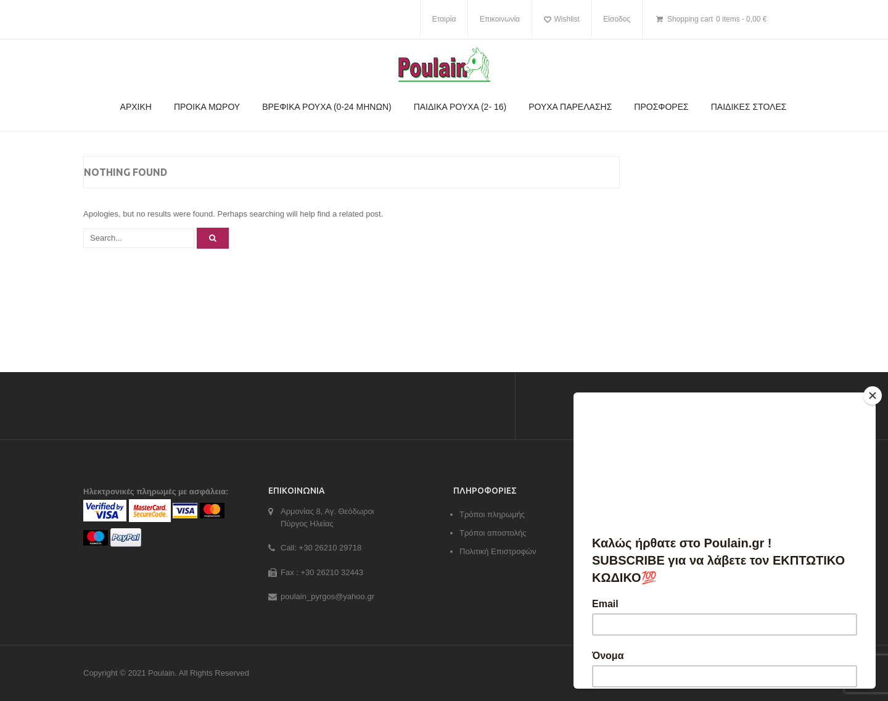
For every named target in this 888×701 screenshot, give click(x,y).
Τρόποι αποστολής (492, 532)
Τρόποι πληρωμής (492, 514)
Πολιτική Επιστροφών (497, 551)
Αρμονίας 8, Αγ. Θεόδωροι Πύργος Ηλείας (327, 517)
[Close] (872, 395)
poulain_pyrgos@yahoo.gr (327, 596)
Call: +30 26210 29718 (321, 547)
